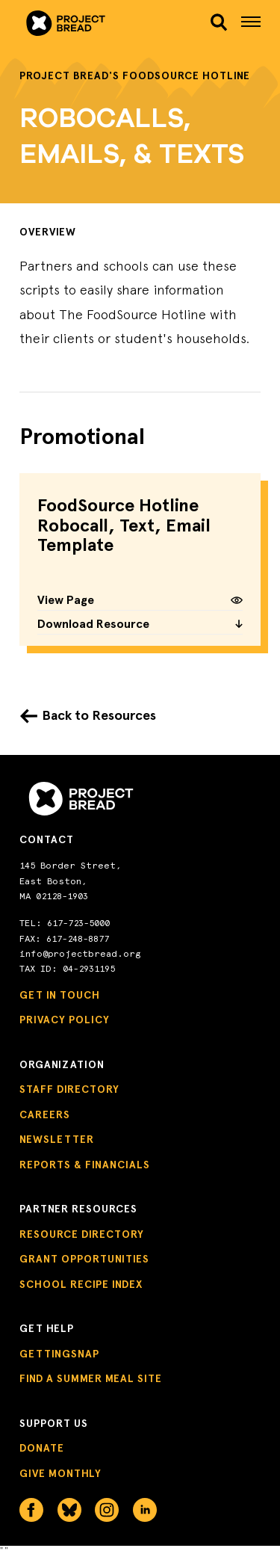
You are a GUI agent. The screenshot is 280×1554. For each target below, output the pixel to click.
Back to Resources (99, 715)
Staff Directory (69, 1089)
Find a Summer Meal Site (90, 1378)
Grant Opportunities (84, 1259)
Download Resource (140, 624)
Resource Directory (81, 1234)
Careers (44, 1115)
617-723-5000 (78, 923)
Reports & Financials (84, 1165)
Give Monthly (60, 1473)
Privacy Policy (64, 1020)
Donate (41, 1448)
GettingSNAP (59, 1354)
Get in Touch (59, 995)
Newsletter (56, 1139)
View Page (140, 600)
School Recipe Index (81, 1284)
